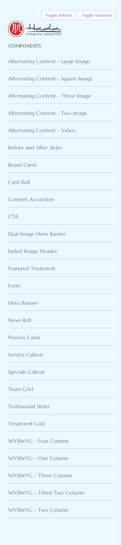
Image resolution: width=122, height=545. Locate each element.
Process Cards (24, 337)
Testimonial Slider (29, 406)
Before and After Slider (35, 147)
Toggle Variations (97, 15)
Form (14, 285)
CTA (13, 216)
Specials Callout (26, 372)
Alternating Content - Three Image (49, 95)
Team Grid (20, 389)
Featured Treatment (31, 268)
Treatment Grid (26, 423)
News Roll (19, 320)
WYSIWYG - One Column (38, 458)
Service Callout (25, 354)
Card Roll (19, 182)
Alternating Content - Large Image (49, 61)
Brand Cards (22, 164)
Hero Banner (23, 303)
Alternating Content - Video (41, 130)
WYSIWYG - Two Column (38, 510)
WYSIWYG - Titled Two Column (46, 492)
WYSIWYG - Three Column (40, 475)
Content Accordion (31, 199)
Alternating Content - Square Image (50, 78)
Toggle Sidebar (59, 15)
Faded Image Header (32, 251)
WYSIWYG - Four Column (38, 441)
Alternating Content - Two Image (47, 113)
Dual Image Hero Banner (37, 234)
